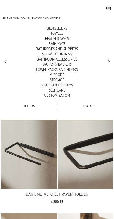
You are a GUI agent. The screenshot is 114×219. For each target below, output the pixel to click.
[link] (108, 7)
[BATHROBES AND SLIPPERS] (57, 49)
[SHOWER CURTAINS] (57, 54)
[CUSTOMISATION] (57, 95)
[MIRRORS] (57, 74)
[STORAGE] (57, 80)
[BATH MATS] (57, 43)
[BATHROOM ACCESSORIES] (57, 59)
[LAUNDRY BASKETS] (57, 64)
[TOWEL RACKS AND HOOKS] (57, 69)
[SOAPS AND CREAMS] (57, 85)
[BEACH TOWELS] (57, 38)
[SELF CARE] (57, 90)
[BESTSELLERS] (57, 28)
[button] (28, 105)
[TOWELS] (57, 33)
